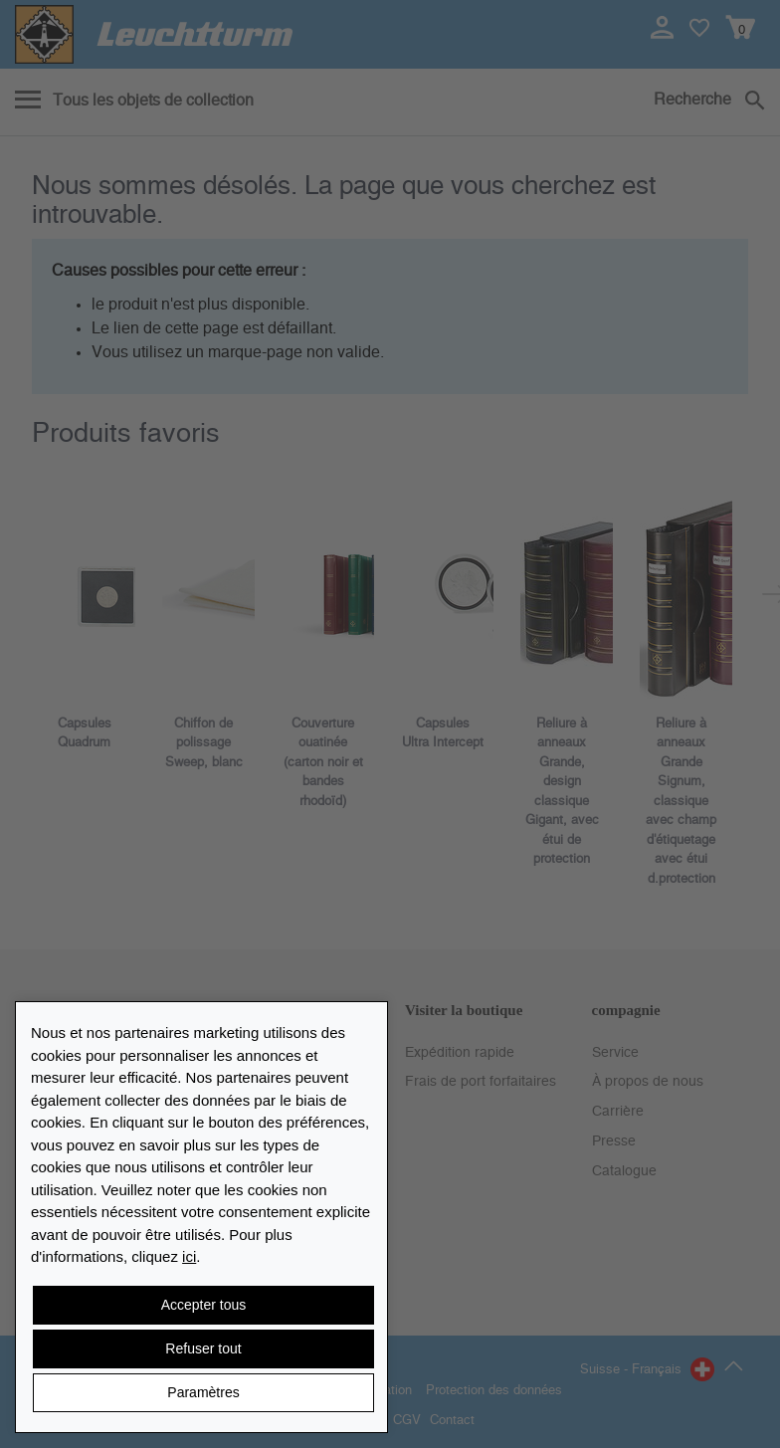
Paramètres (203, 1392)
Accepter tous (204, 1305)
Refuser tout (203, 1348)
